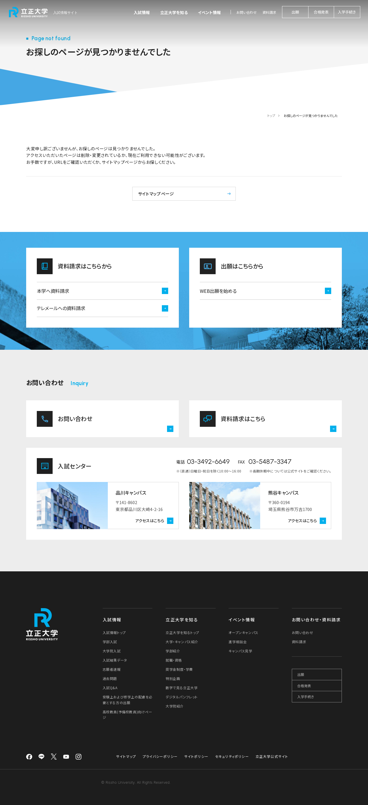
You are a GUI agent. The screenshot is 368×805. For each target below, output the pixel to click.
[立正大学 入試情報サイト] (44, 12)
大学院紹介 (175, 706)
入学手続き (347, 12)
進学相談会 (238, 641)
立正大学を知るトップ (182, 632)
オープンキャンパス (243, 632)
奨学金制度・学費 (179, 669)
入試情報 (142, 12)
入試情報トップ (114, 632)
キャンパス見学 (240, 650)
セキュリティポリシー (232, 756)
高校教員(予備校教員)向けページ (127, 714)
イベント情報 (209, 12)
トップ (271, 115)
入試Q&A (110, 687)
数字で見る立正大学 (182, 687)
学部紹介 (173, 650)
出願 (295, 12)
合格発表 (321, 12)
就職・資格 (174, 660)
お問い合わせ (246, 12)
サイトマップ (126, 756)
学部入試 (110, 641)
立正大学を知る (174, 12)
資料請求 (269, 12)
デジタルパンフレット (182, 696)
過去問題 (110, 678)
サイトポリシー (196, 756)
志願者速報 (112, 669)
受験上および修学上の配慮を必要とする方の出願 (127, 699)
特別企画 (173, 678)
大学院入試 (112, 650)
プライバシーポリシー (160, 756)
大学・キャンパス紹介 (182, 641)
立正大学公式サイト (272, 756)
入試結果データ (115, 660)
